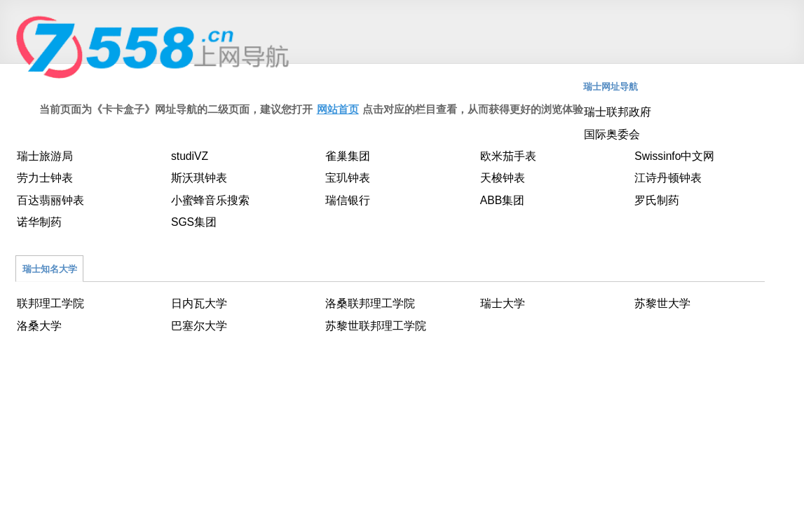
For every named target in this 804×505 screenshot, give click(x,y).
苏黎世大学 (662, 303)
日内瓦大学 (199, 303)
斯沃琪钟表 (199, 178)
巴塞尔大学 (199, 326)
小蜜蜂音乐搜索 (210, 200)
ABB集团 (502, 200)
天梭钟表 (502, 178)
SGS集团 (194, 222)
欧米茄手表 (508, 156)
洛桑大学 (39, 326)
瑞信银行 (347, 200)
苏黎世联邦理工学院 (375, 326)
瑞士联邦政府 (617, 112)
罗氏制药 (656, 200)
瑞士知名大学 (49, 269)
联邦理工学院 (50, 303)
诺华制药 (39, 222)
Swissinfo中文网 (674, 156)
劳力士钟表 (45, 178)
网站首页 (338, 109)
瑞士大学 (502, 303)
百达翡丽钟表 (50, 200)
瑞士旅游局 (45, 156)
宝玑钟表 (347, 178)
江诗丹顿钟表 (668, 178)
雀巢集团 (347, 156)
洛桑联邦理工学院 (370, 303)
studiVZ (189, 156)
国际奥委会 (612, 134)
